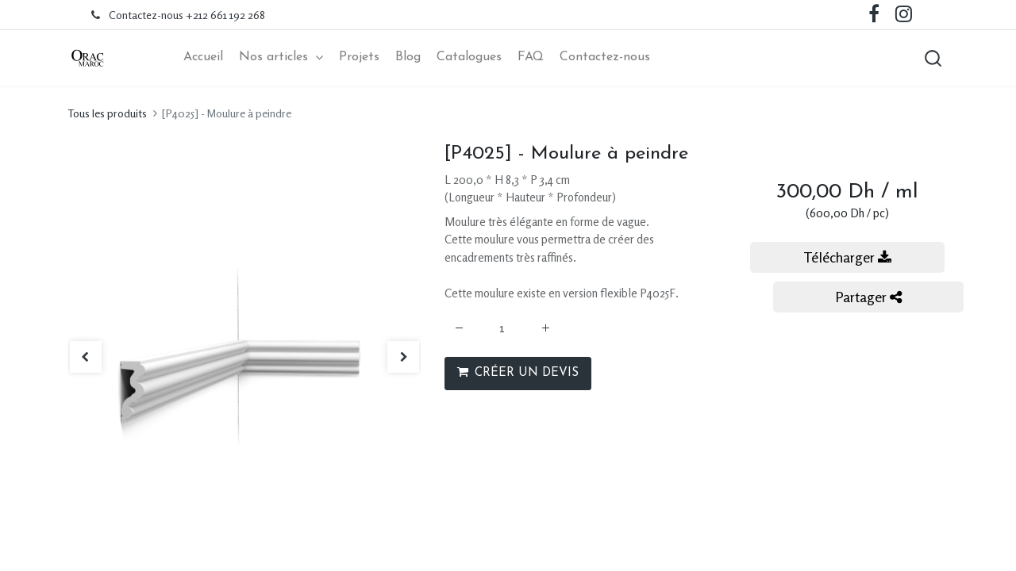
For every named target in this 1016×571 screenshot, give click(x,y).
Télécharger (847, 257)
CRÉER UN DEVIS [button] (518, 372)
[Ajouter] (545, 327)
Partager (868, 296)
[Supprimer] (458, 327)
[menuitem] (203, 57)
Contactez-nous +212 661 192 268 (187, 14)
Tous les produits (107, 113)
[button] (933, 58)
